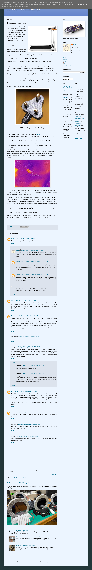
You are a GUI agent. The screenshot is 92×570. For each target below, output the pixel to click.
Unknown (13, 316)
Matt (12, 300)
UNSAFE (28, 229)
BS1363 (18, 229)
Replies (15, 247)
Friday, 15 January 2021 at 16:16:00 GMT (28, 436)
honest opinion (66, 97)
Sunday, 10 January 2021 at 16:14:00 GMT (25, 300)
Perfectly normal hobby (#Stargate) (18, 483)
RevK (17, 250)
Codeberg (65, 61)
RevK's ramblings (23, 8)
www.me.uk (66, 122)
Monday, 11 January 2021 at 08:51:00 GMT (33, 365)
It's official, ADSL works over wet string (26, 545)
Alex (12, 238)
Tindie (64, 56)
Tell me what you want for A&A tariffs (18, 530)
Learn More (80, 4)
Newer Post (10, 474)
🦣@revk (65, 63)
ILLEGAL (23, 229)
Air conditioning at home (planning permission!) (28, 536)
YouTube (65, 57)
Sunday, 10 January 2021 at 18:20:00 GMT (29, 336)
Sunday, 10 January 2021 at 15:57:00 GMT (25, 238)
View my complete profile (69, 65)
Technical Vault (20, 261)
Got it (88, 4)
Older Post (54, 474)
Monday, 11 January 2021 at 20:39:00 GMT (27, 412)
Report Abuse (79, 138)
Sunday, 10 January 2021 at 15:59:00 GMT (32, 250)
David (13, 391)
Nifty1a (13, 412)
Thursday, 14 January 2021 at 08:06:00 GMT (29, 424)
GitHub (65, 59)
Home (32, 474)
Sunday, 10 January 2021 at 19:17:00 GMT (29, 347)
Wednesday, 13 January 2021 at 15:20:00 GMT (34, 286)
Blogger (73, 562)
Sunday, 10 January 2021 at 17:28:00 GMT (27, 316)
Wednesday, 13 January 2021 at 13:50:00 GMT (36, 261)
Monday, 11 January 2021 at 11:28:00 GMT (33, 373)
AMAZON (13, 229)
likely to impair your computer (80, 119)
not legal (39, 134)
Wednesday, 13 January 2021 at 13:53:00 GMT (36, 274)
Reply (12, 243)
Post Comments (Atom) (20, 477)
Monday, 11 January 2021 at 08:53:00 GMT (26, 391)
